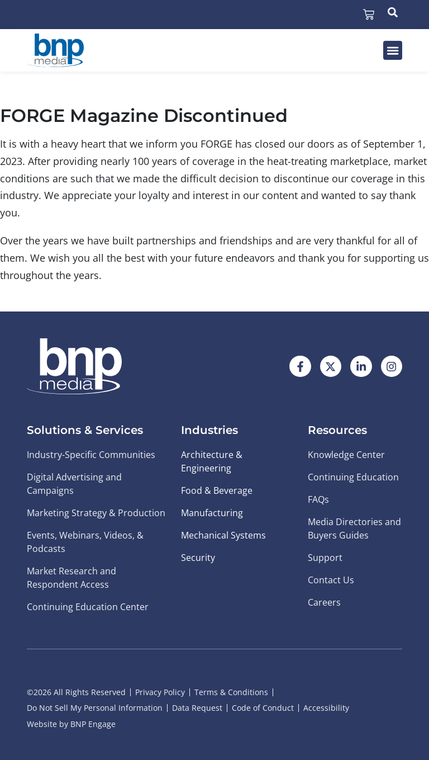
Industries (209, 430)
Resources (337, 430)
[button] (392, 50)
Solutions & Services (85, 430)
